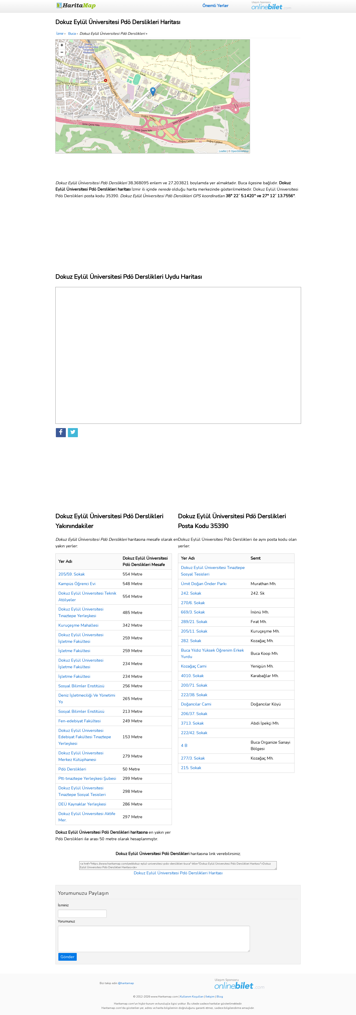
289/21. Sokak (194, 621)
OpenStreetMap (240, 151)
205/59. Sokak (71, 574)
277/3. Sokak (193, 758)
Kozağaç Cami (193, 666)
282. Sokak (191, 640)
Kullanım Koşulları (191, 996)
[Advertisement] (276, 107)
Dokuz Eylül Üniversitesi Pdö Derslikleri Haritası (178, 873)
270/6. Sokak (193, 603)
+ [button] (61, 45)
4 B (184, 745)
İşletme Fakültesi (74, 650)
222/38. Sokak (194, 695)
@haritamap (126, 983)
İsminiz (63, 905)
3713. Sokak (192, 723)
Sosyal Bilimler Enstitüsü (81, 686)
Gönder (67, 957)
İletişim (210, 996)
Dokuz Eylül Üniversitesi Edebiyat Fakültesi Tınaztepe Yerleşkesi (84, 737)
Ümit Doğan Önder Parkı (203, 583)
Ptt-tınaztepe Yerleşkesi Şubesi (87, 778)
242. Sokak (191, 593)
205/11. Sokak (194, 631)
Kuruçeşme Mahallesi (78, 625)
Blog (220, 996)
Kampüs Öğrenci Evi (76, 583)
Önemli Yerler (215, 5)
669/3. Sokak (193, 612)
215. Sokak (191, 768)
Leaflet (223, 151)
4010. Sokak (192, 675)
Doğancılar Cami (196, 704)
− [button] (61, 52)
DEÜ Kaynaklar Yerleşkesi (82, 804)
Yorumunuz (66, 921)
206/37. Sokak (194, 713)
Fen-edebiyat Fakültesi (79, 721)
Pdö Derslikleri (72, 769)
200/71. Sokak (194, 685)
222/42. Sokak (194, 733)
